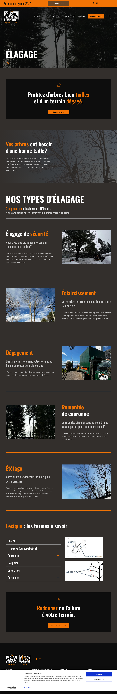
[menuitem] (36, 16)
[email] (96, 3)
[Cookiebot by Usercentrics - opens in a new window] (12, 690)
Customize (99, 682)
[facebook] (93, 3)
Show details (28, 690)
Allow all (99, 676)
